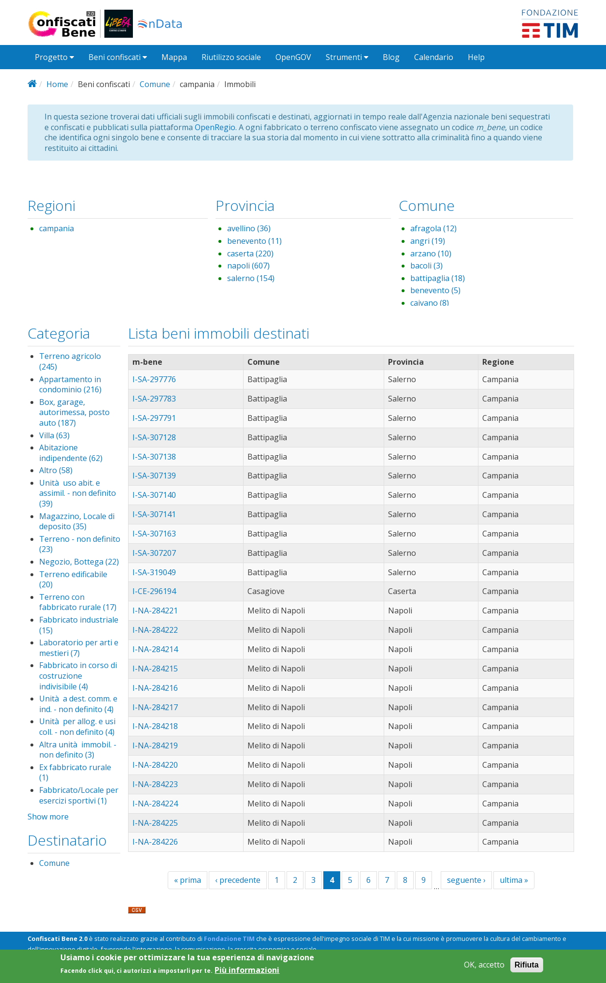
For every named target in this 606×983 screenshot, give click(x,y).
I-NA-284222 (155, 630)
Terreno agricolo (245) (70, 361)
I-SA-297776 (154, 379)
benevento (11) (254, 241)
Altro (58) (55, 470)
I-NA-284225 (155, 823)
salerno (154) (250, 278)
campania (56, 228)
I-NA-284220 (155, 765)
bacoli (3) (426, 265)
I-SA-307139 (154, 475)
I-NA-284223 (155, 784)
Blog (391, 57)
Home (57, 84)
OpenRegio (215, 127)
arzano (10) (430, 253)
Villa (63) (54, 435)
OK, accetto (484, 967)
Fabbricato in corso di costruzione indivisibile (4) (78, 675)
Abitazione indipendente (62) (70, 452)
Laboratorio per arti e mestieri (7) (78, 647)
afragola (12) (433, 228)
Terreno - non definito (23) (79, 544)
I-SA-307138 (154, 456)
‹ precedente (237, 880)
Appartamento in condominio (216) (70, 384)
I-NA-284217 (155, 707)
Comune (155, 84)
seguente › (466, 880)
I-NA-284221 (155, 610)
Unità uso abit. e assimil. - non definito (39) (77, 493)
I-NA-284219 (155, 745)
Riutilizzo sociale (231, 57)
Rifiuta (527, 967)
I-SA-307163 (154, 533)
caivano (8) (429, 303)
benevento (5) (435, 290)
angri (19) (427, 241)
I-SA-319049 (154, 572)
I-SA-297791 (154, 418)
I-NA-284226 (155, 841)
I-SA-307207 (154, 553)
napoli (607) (248, 265)
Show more (48, 816)
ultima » (514, 880)
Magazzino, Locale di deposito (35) (77, 521)
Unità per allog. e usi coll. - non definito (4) (77, 726)
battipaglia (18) (437, 278)
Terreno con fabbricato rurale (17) (77, 602)
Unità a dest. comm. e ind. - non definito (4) (78, 704)
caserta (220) (250, 253)
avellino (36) (249, 228)
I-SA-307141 (154, 514)
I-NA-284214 (155, 649)
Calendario (433, 57)
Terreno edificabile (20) (73, 579)
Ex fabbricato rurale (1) (75, 772)
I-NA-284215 (155, 668)
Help (476, 57)
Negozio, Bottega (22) (79, 561)
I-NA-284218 (155, 726)
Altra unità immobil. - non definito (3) (77, 749)
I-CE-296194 (154, 591)
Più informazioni (247, 973)
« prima (187, 880)
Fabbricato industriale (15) (78, 625)
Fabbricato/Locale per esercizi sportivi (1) (78, 795)
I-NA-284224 (155, 803)
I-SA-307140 (154, 495)
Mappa (174, 57)
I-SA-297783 (154, 398)
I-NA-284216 (155, 688)
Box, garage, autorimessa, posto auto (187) (74, 412)
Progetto (54, 57)
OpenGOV (293, 57)
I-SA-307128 (154, 437)
